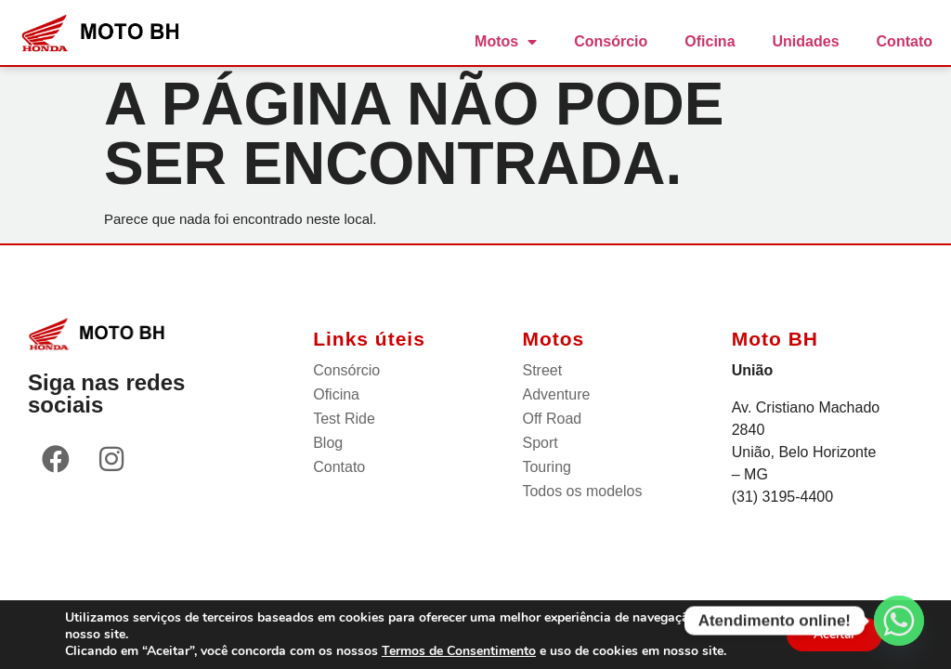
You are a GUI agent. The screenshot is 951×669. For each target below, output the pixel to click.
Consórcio (610, 41)
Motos (506, 42)
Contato (904, 41)
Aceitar (833, 634)
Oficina (709, 41)
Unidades (806, 41)
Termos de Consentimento (459, 651)
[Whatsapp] (899, 621)
